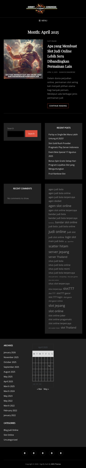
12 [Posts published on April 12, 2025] (49, 366)
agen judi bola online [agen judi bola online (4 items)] (60, 193)
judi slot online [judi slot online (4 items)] (56, 237)
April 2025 (8, 381)
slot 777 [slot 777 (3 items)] (52, 293)
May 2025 (8, 376)
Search (10, 128)
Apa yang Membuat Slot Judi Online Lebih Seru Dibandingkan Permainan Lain (62, 56)
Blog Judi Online (11, 430)
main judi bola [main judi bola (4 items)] (56, 241)
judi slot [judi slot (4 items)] (71, 232)
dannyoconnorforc (67, 72)
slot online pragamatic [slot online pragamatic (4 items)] (60, 319)
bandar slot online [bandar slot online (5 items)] (66, 222)
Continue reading (59, 106)
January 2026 (10, 352)
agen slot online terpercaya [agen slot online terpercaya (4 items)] (63, 210)
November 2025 (11, 357)
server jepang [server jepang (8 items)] (59, 252)
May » (46, 389)
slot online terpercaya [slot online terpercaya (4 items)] (60, 323)
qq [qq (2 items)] (65, 241)
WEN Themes (56, 464)
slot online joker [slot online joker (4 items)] (57, 315)
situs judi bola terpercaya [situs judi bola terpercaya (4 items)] (62, 272)
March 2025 (9, 386)
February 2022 (10, 410)
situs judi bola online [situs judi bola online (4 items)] (59, 264)
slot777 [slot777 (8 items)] (68, 288)
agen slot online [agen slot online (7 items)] (60, 206)
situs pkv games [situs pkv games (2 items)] (73, 277)
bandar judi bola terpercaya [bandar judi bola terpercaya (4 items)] (63, 218)
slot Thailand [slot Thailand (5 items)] (68, 327)
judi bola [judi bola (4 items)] (53, 226)
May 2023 (8, 396)
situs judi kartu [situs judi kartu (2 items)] (53, 277)
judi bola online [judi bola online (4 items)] (67, 226)
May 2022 (8, 400)
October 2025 (10, 362)
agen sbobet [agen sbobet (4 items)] (55, 200)
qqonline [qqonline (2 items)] (70, 241)
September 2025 (11, 367)
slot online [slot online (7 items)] (56, 311)
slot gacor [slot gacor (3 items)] (68, 297)
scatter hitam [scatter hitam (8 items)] (58, 246)
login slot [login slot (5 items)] (70, 237)
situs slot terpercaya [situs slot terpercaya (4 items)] (59, 283)
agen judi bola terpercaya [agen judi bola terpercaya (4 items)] (62, 197)
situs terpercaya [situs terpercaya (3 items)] (55, 289)
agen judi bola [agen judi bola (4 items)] (56, 189)
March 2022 (9, 405)
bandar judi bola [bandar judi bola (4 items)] (57, 214)
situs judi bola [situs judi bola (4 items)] (56, 260)
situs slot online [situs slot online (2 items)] (54, 280)
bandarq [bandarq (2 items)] (51, 223)
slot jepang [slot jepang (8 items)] (57, 305)
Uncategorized (10, 439)
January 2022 (10, 415)
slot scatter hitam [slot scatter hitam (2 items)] (54, 328)
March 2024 (9, 391)
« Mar (39, 389)
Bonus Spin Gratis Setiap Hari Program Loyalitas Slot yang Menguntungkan (62, 165)
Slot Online (52, 41)
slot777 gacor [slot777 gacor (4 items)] (64, 293)
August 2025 (9, 371)
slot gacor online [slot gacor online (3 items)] (56, 301)
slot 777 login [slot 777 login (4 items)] (56, 297)
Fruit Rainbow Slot (57, 173)
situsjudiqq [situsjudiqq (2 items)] (62, 277)
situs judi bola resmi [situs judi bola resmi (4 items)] (59, 268)
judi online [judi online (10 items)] (57, 231)
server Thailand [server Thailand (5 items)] (58, 257)
